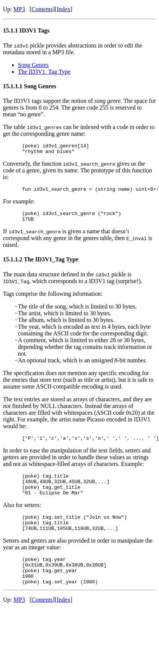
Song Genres (33, 65)
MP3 (19, 9)
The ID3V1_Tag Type (44, 71)
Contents (42, 9)
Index (63, 9)
